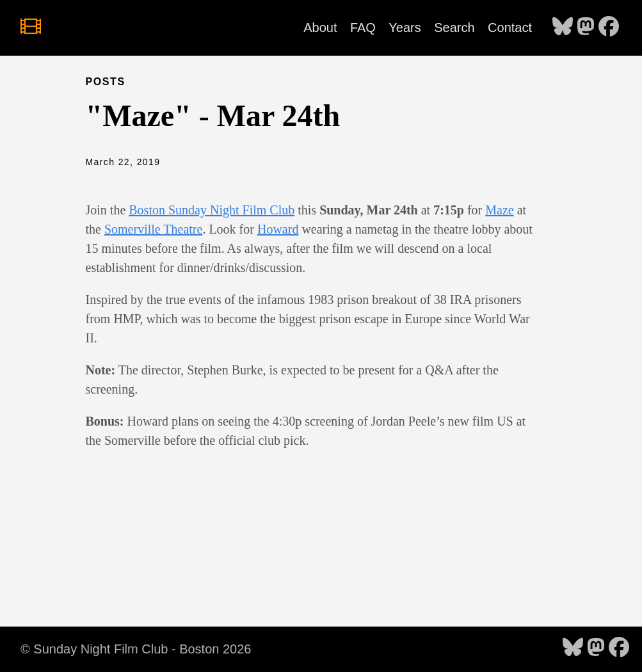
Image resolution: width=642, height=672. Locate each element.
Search (454, 27)
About (320, 27)
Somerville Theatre (153, 229)
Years (405, 27)
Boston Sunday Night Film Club (211, 210)
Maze (499, 210)
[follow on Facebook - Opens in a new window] (608, 27)
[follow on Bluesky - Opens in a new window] (562, 27)
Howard (277, 229)
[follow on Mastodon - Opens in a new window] (585, 27)
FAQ (363, 27)
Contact (510, 27)
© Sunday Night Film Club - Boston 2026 (135, 649)
